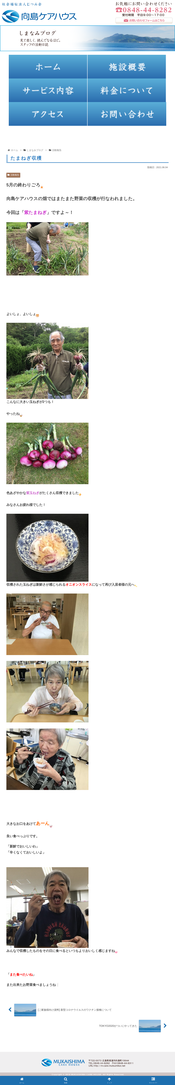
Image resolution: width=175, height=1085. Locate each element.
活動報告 (13, 175)
